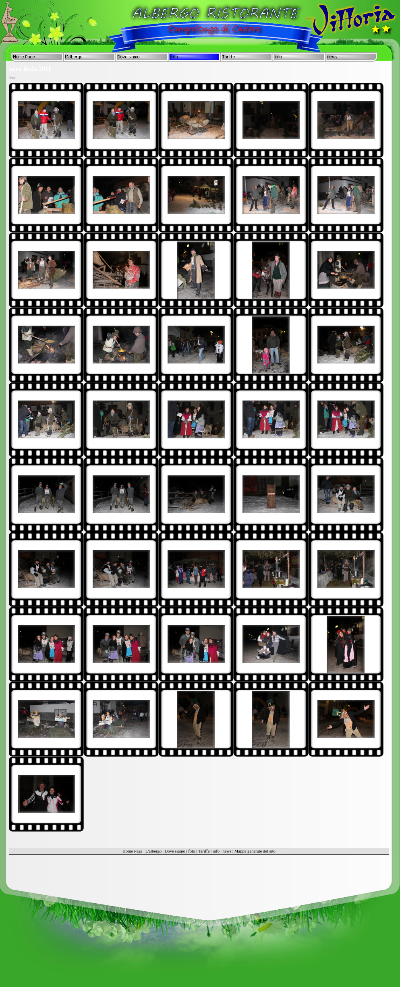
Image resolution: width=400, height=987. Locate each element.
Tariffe (204, 851)
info (216, 851)
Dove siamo (175, 851)
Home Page (132, 851)
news (226, 851)
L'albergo (153, 851)
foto (191, 851)
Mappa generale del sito (255, 851)
